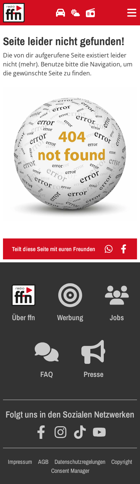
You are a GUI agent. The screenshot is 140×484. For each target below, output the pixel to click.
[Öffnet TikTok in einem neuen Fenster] (80, 432)
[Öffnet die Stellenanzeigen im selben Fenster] (117, 302)
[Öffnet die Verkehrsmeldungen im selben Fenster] (60, 12)
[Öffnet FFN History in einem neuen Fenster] (23, 302)
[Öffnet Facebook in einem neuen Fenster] (41, 432)
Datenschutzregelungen (80, 462)
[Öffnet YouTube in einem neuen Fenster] (99, 432)
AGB (43, 462)
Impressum (20, 462)
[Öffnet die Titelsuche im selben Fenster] (90, 12)
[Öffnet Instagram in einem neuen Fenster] (60, 432)
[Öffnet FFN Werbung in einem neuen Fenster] (70, 302)
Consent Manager (70, 470)
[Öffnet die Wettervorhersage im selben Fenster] (75, 12)
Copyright (121, 462)
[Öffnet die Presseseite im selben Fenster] (93, 359)
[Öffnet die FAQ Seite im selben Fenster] (47, 359)
